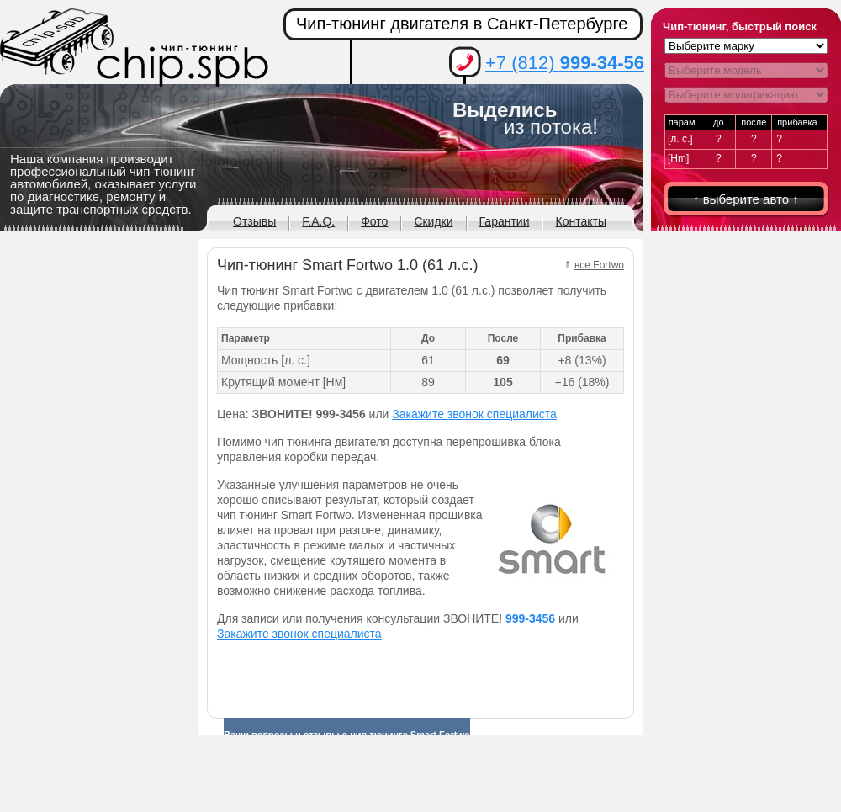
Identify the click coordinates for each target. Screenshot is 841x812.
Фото (374, 221)
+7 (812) (564, 62)
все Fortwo (599, 265)
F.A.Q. (318, 221)
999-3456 (530, 618)
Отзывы (254, 221)
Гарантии (504, 221)
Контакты (580, 221)
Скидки (433, 221)
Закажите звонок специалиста (474, 414)
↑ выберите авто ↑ (746, 199)
